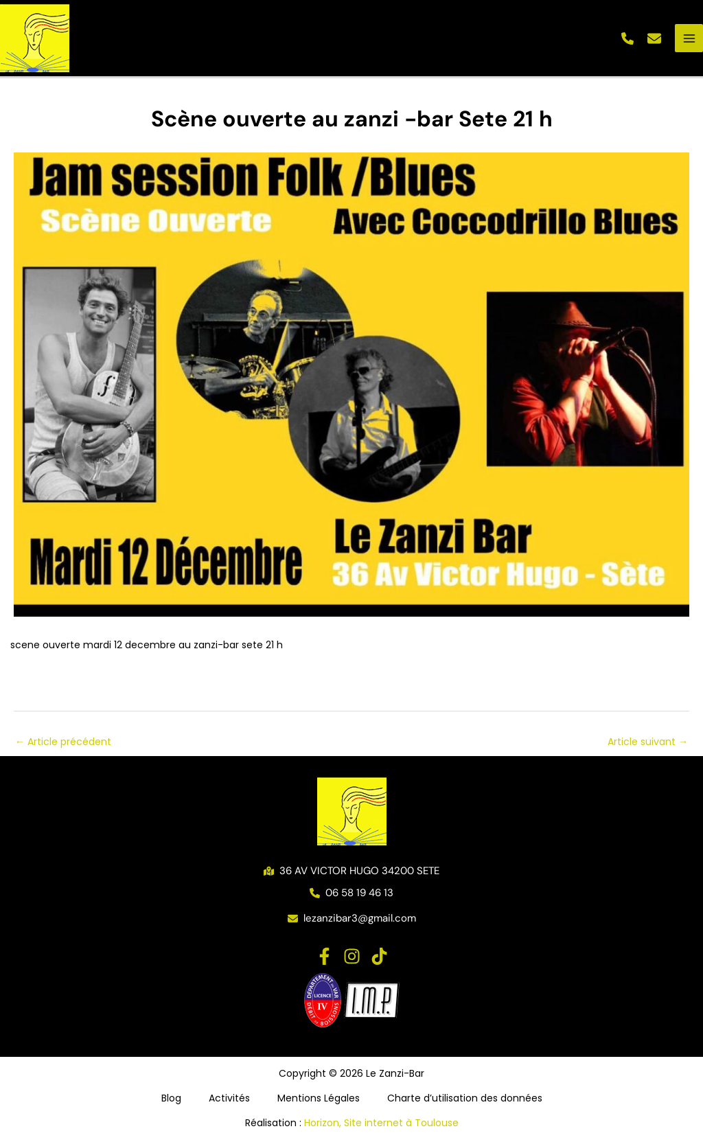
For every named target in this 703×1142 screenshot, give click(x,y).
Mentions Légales (318, 1098)
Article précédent (63, 742)
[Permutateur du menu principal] (689, 38)
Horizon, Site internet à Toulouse (381, 1123)
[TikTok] (379, 956)
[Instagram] (351, 956)
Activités (229, 1098)
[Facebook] (324, 956)
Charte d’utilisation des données (464, 1098)
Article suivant (648, 742)
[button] (627, 38)
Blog (171, 1098)
